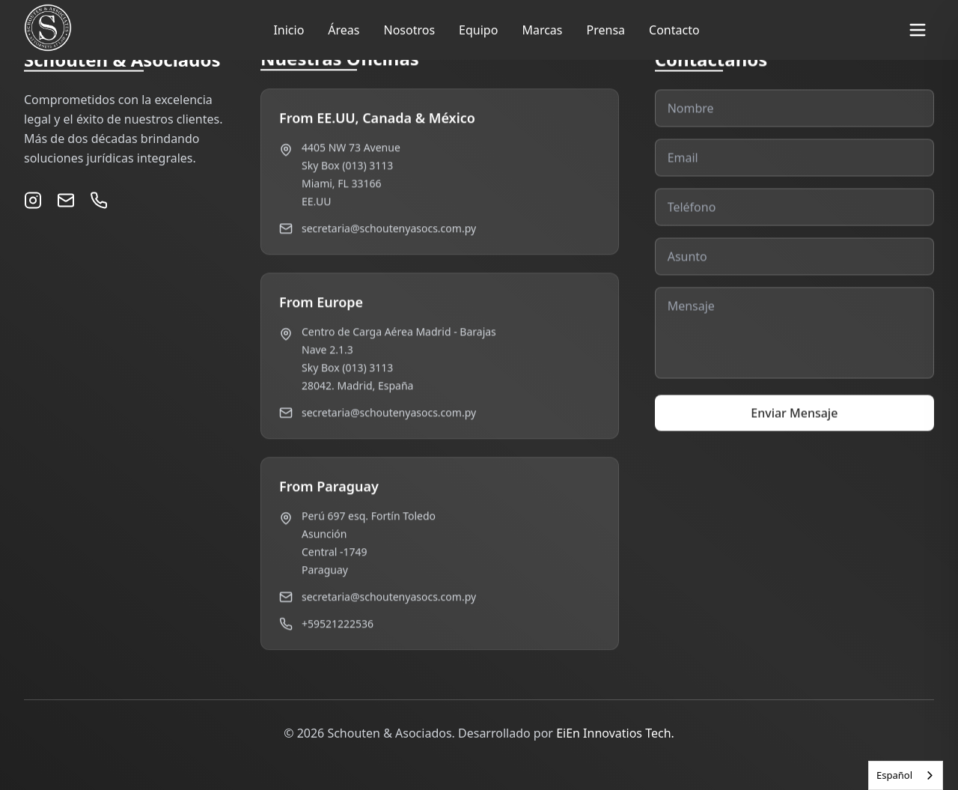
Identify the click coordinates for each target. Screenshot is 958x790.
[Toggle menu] (917, 29)
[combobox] (905, 775)
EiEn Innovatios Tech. (615, 733)
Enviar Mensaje (794, 424)
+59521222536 (337, 626)
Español (894, 775)
